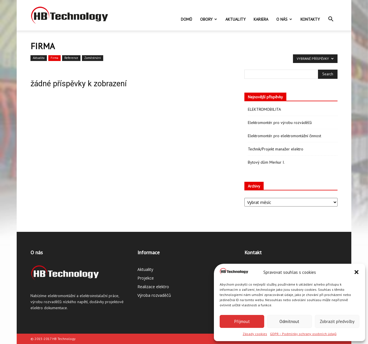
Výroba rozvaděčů (154, 295)
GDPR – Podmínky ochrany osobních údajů (303, 334)
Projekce (145, 278)
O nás (284, 19)
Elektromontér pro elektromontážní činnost (284, 135)
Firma (54, 58)
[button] (356, 272)
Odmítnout (289, 321)
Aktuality (235, 19)
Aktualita (39, 58)
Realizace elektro (153, 286)
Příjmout (242, 321)
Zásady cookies (255, 334)
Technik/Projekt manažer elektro (275, 149)
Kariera (261, 19)
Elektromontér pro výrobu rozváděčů (280, 122)
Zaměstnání (92, 58)
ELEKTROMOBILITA (264, 109)
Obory (208, 19)
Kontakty (310, 19)
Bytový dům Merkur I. (266, 162)
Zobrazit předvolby (337, 321)
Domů (186, 19)
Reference (71, 58)
